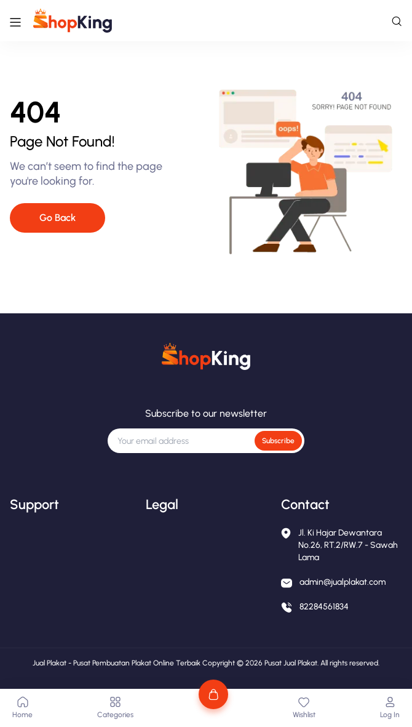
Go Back (57, 217)
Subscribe (278, 440)
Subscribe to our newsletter (206, 413)
